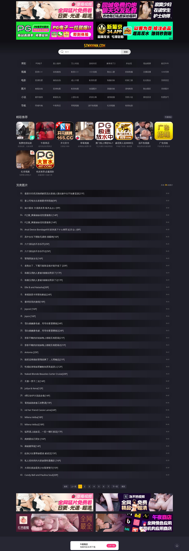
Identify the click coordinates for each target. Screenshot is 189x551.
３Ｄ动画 (93, 71)
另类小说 (129, 97)
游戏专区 (93, 63)
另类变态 (165, 80)
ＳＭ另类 (165, 71)
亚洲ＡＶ (39, 71)
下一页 (115, 486)
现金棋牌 (147, 63)
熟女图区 (147, 88)
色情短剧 (129, 105)
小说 (23, 97)
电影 (23, 80)
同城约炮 (39, 105)
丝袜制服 (129, 71)
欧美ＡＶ (75, 71)
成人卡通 (75, 80)
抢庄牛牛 (165, 63)
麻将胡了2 (111, 63)
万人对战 (75, 63)
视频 (23, 71)
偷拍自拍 (57, 80)
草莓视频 (75, 105)
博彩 (23, 63)
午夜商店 (57, 105)
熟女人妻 (111, 71)
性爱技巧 (165, 97)
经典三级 (129, 80)
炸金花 (129, 63)
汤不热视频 (93, 105)
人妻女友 (75, 97)
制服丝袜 (111, 80)
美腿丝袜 (111, 88)
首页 (65, 486)
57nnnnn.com (94, 45)
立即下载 (111, 546)
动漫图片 (93, 88)
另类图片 (165, 88)
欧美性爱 (93, 80)
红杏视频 (111, 105)
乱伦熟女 (147, 80)
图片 (23, 88)
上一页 (73, 486)
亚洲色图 (57, 88)
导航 (23, 105)
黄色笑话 (147, 97)
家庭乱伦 (57, 97)
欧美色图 (75, 88)
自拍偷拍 (57, 71)
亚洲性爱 (39, 80)
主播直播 (147, 71)
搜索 (126, 52)
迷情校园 (111, 97)
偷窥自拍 (39, 88)
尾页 (123, 486)
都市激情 (39, 97)
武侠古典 (93, 97)
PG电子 (39, 63)
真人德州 (57, 63)
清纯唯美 (129, 88)
